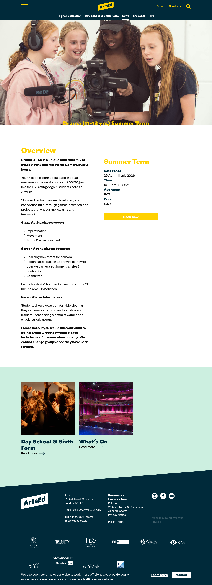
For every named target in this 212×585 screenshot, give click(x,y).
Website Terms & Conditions (125, 506)
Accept (181, 574)
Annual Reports (117, 510)
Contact (161, 6)
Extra (125, 16)
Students (139, 16)
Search (188, 6)
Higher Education (69, 16)
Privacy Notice (117, 514)
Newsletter (175, 6)
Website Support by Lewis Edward (167, 519)
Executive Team (118, 499)
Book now (131, 217)
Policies (112, 503)
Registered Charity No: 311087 (83, 509)
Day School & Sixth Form (102, 16)
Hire (152, 16)
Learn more (159, 574)
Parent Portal (116, 521)
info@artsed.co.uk (76, 520)
